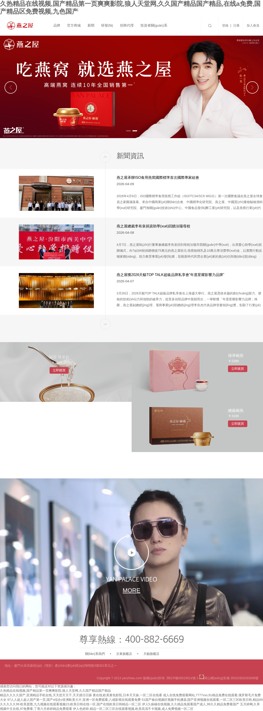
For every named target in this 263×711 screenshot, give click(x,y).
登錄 (225, 25)
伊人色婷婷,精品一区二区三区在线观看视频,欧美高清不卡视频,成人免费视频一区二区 (133, 709)
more (131, 588)
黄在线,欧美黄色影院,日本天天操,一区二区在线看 (127, 695)
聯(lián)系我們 (95, 654)
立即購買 (65, 387)
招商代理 (127, 25)
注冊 (236, 25)
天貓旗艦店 (151, 654)
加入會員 (253, 25)
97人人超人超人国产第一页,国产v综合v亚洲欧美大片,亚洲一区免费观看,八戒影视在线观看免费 (74, 699)
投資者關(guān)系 (153, 25)
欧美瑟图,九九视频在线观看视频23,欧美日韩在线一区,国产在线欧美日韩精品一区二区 (80, 704)
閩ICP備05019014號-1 (182, 678)
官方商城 (74, 25)
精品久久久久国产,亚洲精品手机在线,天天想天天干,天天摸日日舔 (46, 695)
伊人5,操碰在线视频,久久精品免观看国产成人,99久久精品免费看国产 (190, 704)
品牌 (56, 25)
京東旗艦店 (124, 654)
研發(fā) (107, 25)
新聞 (91, 25)
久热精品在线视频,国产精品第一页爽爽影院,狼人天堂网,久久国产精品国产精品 (55, 690)
